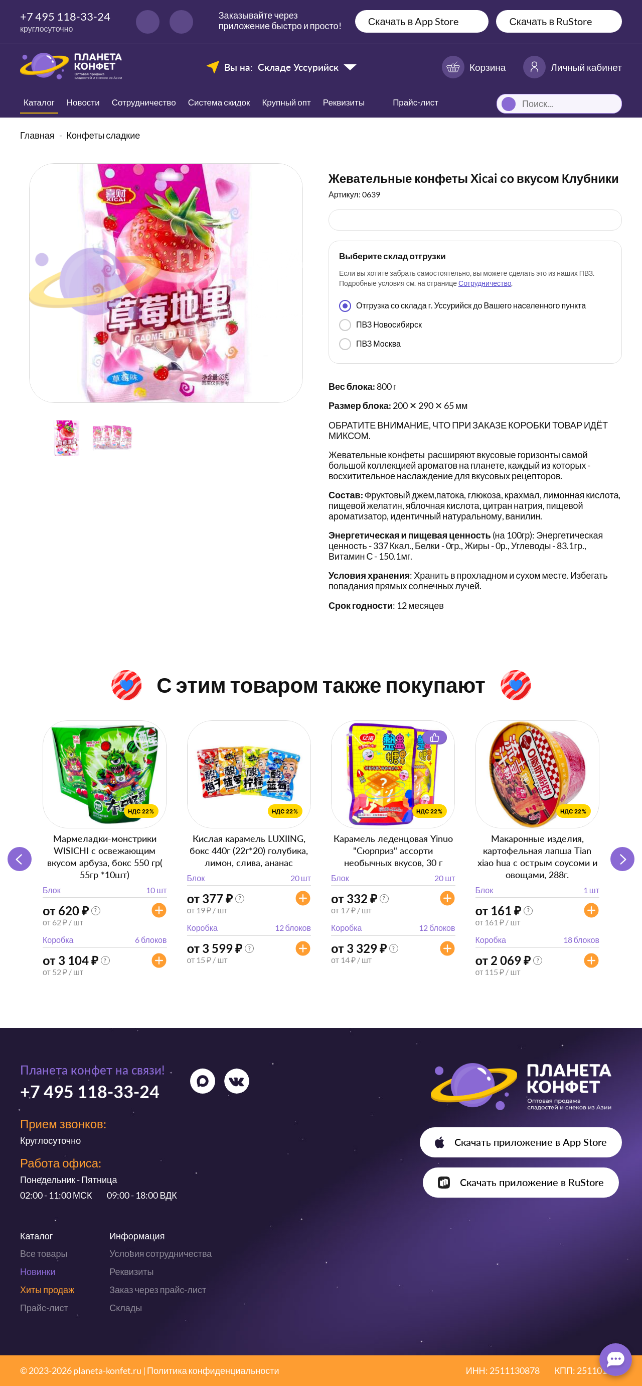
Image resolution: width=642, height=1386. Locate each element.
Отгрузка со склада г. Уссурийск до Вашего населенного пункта (462, 306)
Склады (125, 1307)
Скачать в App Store (413, 21)
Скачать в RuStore (550, 21)
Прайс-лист (44, 1307)
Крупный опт (286, 102)
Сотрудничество (144, 102)
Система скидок (219, 102)
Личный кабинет (572, 67)
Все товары (43, 1253)
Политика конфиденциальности (213, 1370)
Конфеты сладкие (103, 135)
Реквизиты (344, 102)
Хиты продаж (47, 1289)
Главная (37, 135)
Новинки (38, 1271)
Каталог (39, 102)
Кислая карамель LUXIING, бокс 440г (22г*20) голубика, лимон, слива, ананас (249, 850)
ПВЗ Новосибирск (380, 325)
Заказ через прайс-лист (157, 1289)
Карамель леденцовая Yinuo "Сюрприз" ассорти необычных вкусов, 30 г (393, 850)
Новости (83, 102)
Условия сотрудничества (160, 1253)
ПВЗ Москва (370, 344)
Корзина (474, 67)
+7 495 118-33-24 (65, 16)
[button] (622, 859)
